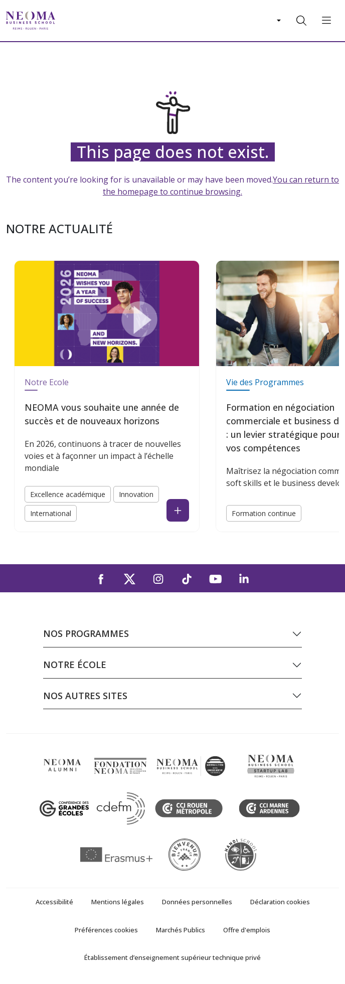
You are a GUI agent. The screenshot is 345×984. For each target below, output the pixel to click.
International (50, 513)
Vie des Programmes (265, 382)
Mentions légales (117, 901)
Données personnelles (197, 901)
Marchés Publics (180, 929)
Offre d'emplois (246, 929)
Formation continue (264, 513)
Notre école (74, 665)
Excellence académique (67, 494)
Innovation (136, 494)
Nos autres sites (85, 696)
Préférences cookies (106, 929)
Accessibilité (54, 901)
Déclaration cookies (280, 901)
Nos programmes (86, 633)
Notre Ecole (47, 382)
